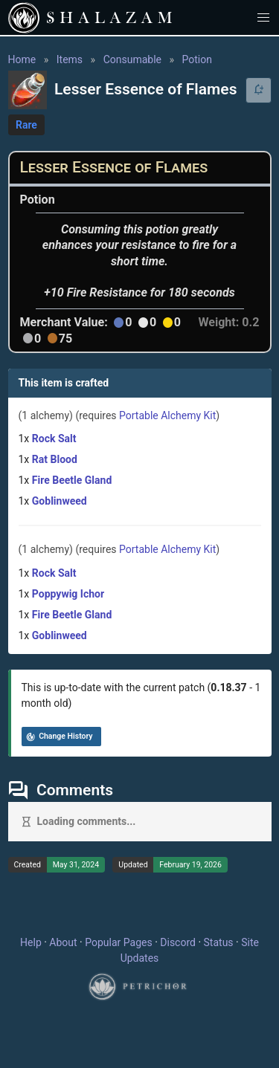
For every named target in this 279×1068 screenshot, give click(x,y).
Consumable (132, 59)
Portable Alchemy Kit (167, 415)
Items (70, 59)
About (63, 942)
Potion (197, 59)
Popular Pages (118, 942)
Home (22, 59)
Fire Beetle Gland (72, 480)
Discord (178, 942)
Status (219, 942)
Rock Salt (54, 438)
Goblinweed (59, 501)
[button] (264, 17)
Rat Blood (54, 459)
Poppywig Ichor (68, 594)
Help (31, 942)
